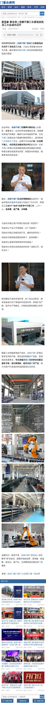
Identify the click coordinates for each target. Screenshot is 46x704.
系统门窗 (27, 360)
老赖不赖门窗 (23, 43)
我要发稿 (23, 701)
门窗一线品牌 (34, 574)
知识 (16, 7)
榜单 (29, 7)
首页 (3, 7)
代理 (36, 7)
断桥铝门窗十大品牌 (19, 17)
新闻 (10, 7)
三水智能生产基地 (9, 141)
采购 (42, 7)
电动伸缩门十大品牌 (35, 17)
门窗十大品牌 (5, 17)
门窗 (29, 299)
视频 (23, 7)
